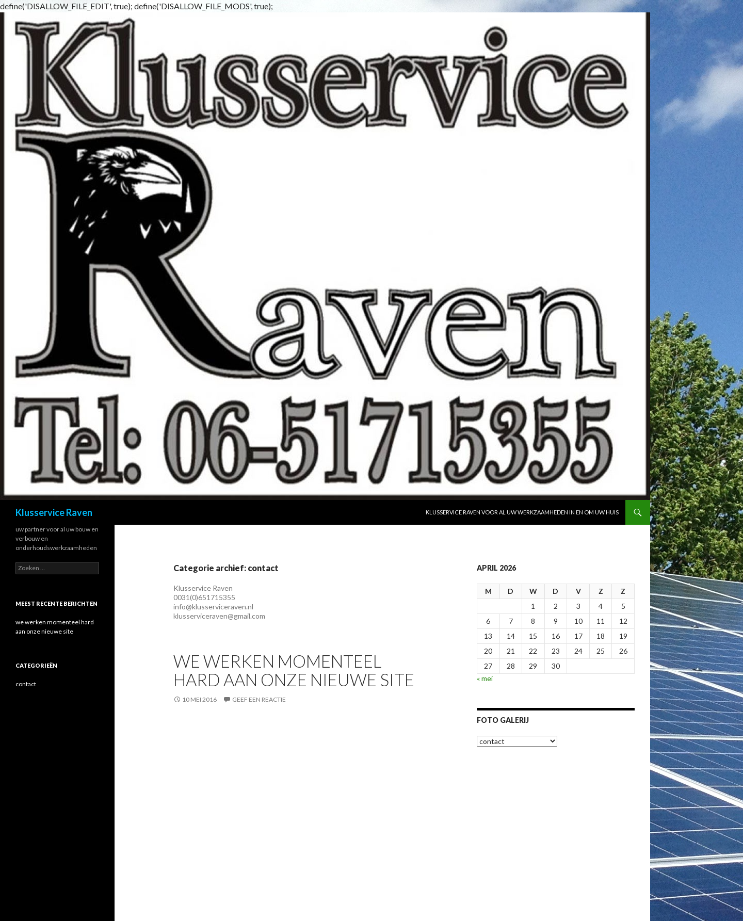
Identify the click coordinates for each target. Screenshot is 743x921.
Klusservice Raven (53, 512)
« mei (485, 678)
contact (25, 684)
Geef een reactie (259, 699)
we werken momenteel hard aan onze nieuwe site (293, 670)
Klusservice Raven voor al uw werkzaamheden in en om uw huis (522, 512)
